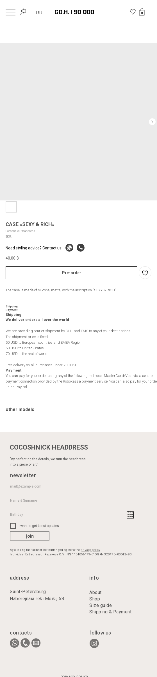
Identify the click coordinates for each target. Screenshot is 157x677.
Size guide (100, 605)
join (30, 536)
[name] (74, 500)
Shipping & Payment (110, 612)
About (95, 592)
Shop (94, 599)
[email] (74, 486)
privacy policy (90, 549)
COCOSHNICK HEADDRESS (49, 447)
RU (39, 12)
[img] (10, 12)
